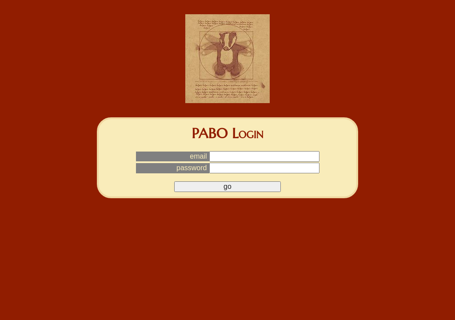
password (191, 168)
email (198, 156)
